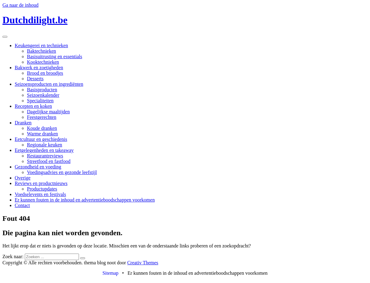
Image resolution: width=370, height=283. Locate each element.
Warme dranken (42, 133)
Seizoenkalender (43, 95)
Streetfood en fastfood (48, 161)
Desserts (35, 78)
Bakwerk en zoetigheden (39, 67)
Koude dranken (42, 128)
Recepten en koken (33, 106)
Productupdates (42, 188)
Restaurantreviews (45, 155)
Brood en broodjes (45, 73)
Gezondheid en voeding (38, 166)
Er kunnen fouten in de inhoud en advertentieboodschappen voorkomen (85, 199)
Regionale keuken (44, 144)
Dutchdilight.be (34, 19)
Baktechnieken (41, 51)
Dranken (23, 122)
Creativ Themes (142, 262)
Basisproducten (42, 89)
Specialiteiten (40, 100)
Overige (23, 177)
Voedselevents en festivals (40, 194)
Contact (22, 205)
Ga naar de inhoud (20, 5)
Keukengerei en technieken (41, 45)
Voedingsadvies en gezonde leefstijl (62, 172)
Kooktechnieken (43, 62)
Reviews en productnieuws (41, 183)
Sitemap (110, 273)
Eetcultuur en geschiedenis (41, 139)
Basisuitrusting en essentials (54, 56)
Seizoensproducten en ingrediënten (49, 84)
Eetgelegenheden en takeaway (44, 150)
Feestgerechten (41, 117)
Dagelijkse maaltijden (48, 111)
